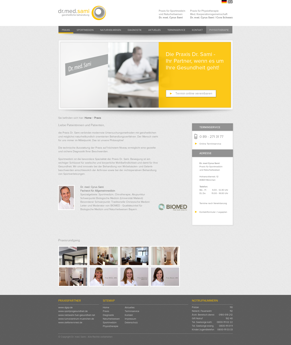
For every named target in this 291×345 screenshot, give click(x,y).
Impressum (130, 318)
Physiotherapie (219, 30)
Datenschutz (131, 322)
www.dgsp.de (65, 307)
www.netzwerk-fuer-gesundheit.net (76, 315)
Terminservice (176, 30)
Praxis (66, 30)
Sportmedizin (85, 30)
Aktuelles (154, 30)
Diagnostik (135, 30)
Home (88, 117)
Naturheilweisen (110, 30)
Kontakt (197, 30)
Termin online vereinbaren (193, 93)
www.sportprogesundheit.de (73, 311)
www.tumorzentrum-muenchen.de (76, 318)
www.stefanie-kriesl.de (70, 322)
